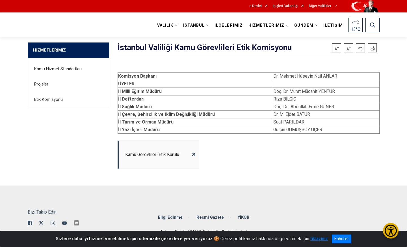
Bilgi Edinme (170, 217)
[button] (360, 47)
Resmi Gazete (210, 217)
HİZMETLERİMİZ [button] (266, 25)
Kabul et (341, 239)
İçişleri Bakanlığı (285, 6)
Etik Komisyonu (48, 99)
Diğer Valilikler (320, 6)
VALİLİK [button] (165, 25)
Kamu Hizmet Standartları (58, 68)
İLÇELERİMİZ (229, 25)
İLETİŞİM (333, 25)
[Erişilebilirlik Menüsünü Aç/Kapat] (391, 231)
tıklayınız (319, 238)
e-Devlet (255, 6)
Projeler (41, 84)
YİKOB (243, 217)
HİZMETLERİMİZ (49, 50)
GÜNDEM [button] (303, 25)
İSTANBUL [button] (194, 25)
